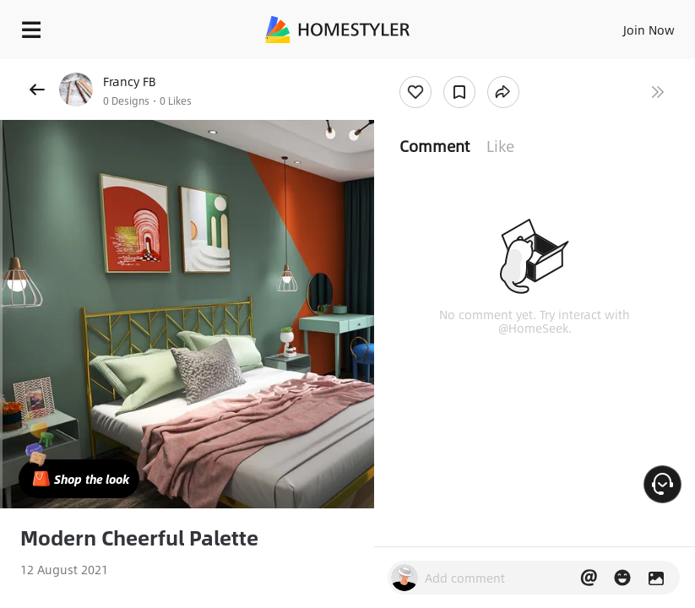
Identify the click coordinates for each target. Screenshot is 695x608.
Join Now (649, 29)
